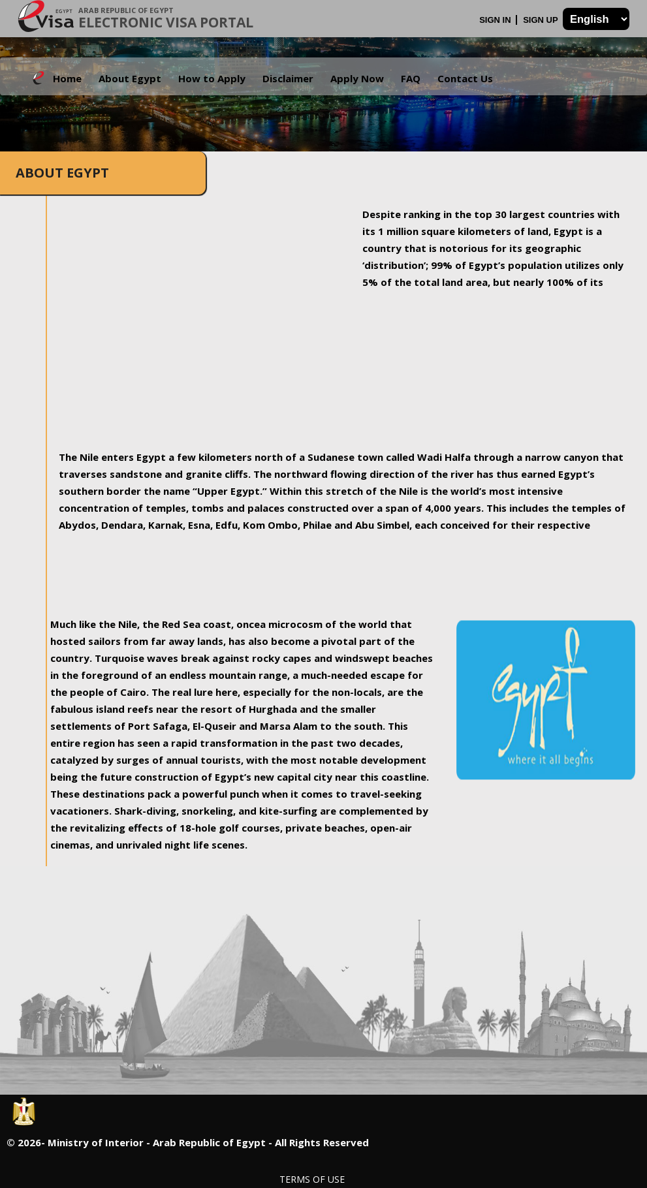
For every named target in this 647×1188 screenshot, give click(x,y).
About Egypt (130, 78)
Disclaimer (287, 78)
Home (67, 78)
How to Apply (211, 78)
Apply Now (357, 78)
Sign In (496, 20)
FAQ (410, 78)
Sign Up (541, 20)
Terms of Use (312, 1179)
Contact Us (465, 78)
